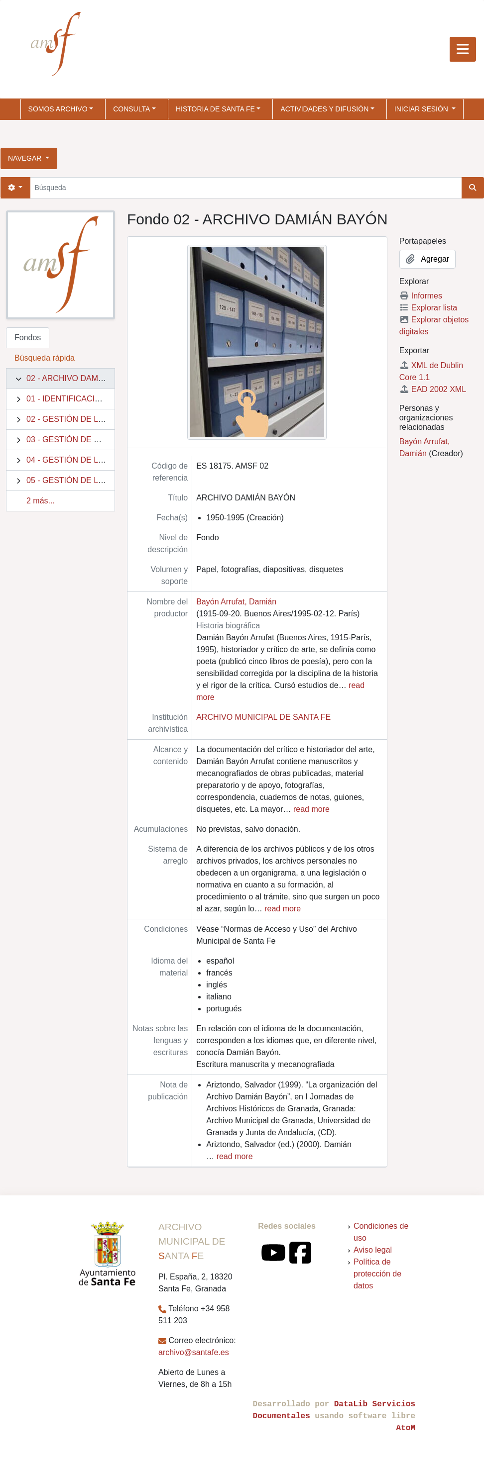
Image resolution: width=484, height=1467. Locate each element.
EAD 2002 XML (432, 389)
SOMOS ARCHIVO (58, 109)
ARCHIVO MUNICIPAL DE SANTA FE (263, 717)
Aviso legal (373, 1250)
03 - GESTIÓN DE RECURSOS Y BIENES (102, 439)
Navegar (25, 158)
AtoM (405, 1428)
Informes (420, 296)
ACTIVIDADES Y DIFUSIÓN (324, 109)
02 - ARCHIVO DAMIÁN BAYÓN (83, 378)
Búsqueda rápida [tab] (44, 358)
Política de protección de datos (377, 1274)
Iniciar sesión (422, 109)
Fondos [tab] (27, 337)
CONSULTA (131, 109)
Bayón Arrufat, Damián (236, 601)
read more (311, 809)
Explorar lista (428, 307)
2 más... (40, 500)
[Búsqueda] (246, 187)
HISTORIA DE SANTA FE (215, 109)
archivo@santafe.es (193, 1352)
